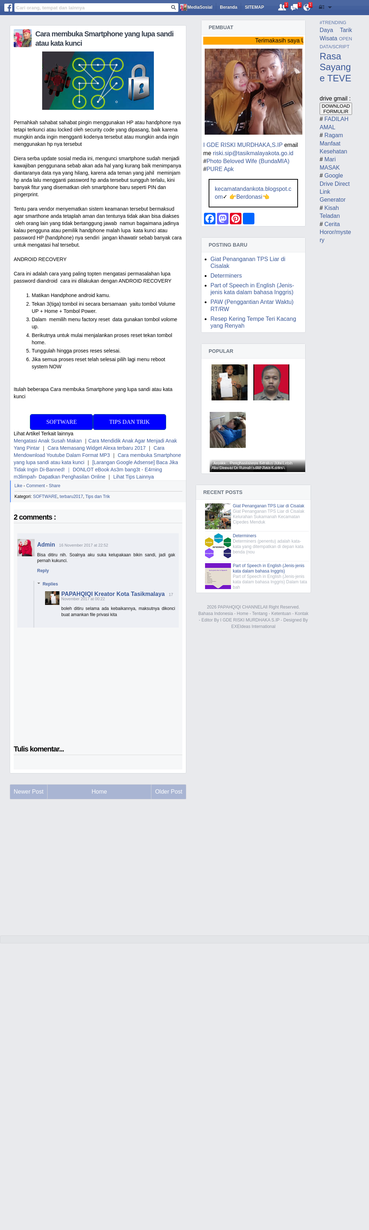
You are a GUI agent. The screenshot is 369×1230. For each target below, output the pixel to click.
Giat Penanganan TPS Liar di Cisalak (268, 505)
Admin (46, 545)
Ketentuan (281, 613)
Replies (50, 584)
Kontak (301, 613)
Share (54, 485)
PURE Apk (220, 169)
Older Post (168, 792)
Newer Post (29, 792)
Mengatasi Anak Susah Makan (48, 441)
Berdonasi (249, 197)
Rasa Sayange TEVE (335, 67)
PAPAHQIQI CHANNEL (240, 607)
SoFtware (61, 422)
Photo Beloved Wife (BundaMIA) (247, 161)
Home (242, 613)
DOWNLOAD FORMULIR (336, 108)
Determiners (226, 276)
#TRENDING (333, 22)
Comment (35, 485)
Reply (43, 570)
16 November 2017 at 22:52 (83, 545)
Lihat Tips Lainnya (133, 477)
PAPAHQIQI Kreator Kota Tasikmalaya (113, 594)
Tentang (260, 613)
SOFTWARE (45, 496)
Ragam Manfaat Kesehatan (333, 143)
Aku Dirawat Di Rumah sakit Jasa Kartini (247, 468)
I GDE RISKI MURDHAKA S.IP (249, 620)
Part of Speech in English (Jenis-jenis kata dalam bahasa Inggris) (268, 568)
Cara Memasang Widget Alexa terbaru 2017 (97, 448)
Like (18, 485)
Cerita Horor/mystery (335, 232)
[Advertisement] (98, 873)
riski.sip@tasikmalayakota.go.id (253, 153)
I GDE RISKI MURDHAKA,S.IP (243, 145)
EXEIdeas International (253, 626)
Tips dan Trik (129, 422)
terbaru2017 (71, 496)
